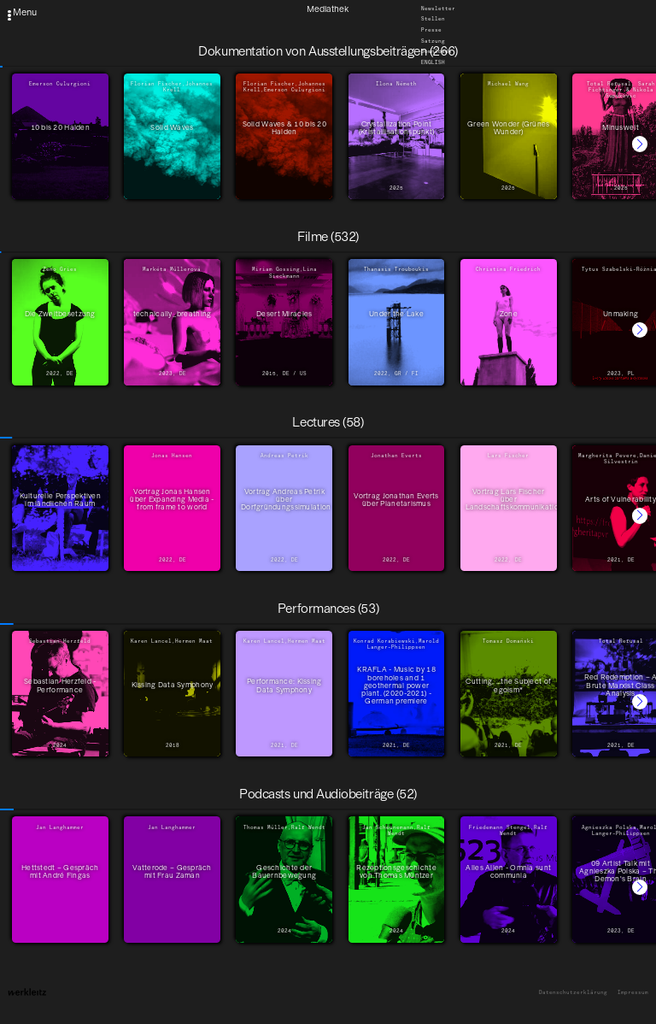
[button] (639, 143)
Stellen (433, 19)
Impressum (633, 993)
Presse (431, 29)
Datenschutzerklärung (573, 993)
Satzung (433, 41)
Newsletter (438, 8)
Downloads (436, 52)
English (433, 62)
